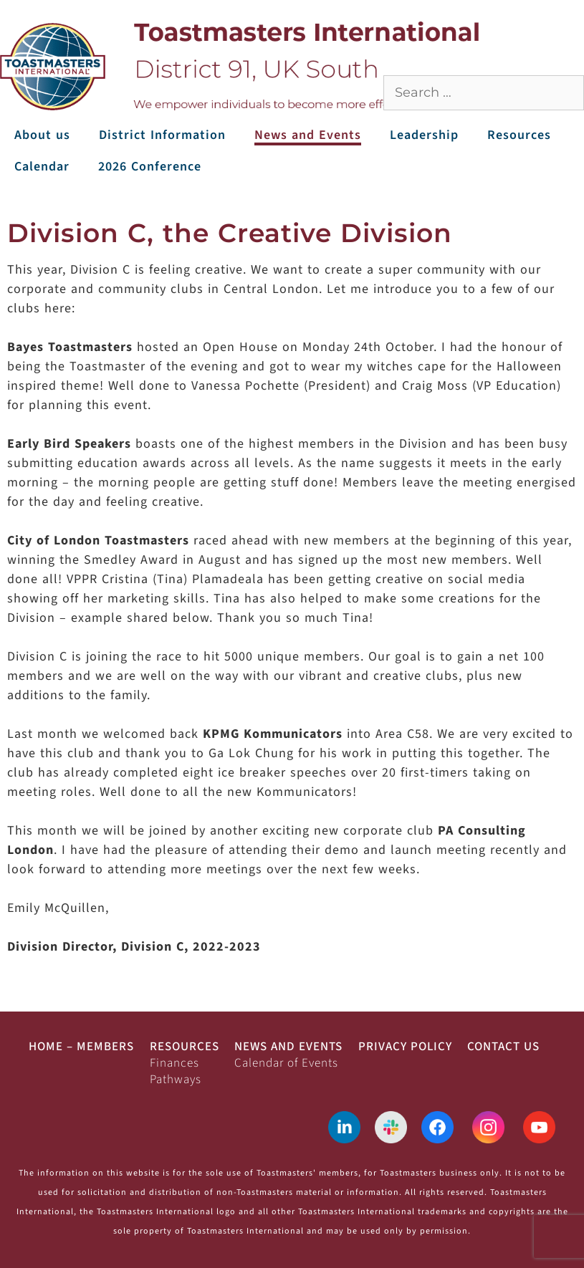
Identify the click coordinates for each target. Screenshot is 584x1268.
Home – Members (81, 1046)
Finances (174, 1063)
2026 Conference (149, 167)
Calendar (42, 167)
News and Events (307, 135)
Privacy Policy (405, 1046)
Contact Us (503, 1046)
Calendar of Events (286, 1063)
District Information (162, 135)
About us (42, 135)
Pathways (175, 1079)
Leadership (424, 135)
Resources (519, 135)
